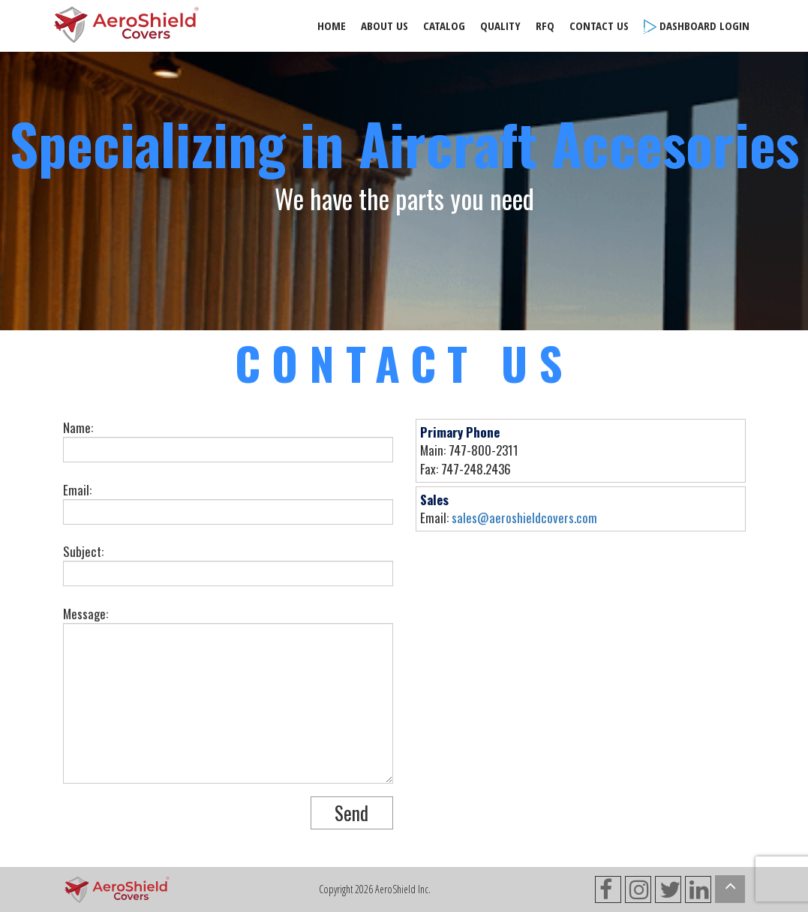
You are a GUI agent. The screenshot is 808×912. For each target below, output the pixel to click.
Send (351, 812)
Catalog (444, 25)
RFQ (545, 25)
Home (331, 25)
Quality (500, 25)
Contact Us (599, 25)
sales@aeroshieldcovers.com (524, 517)
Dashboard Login (696, 26)
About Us (384, 25)
